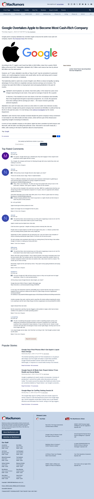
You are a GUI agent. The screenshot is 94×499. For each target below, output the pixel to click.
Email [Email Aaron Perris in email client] (17, 478)
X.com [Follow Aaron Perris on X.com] (21, 478)
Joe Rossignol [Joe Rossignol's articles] (19, 451)
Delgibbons (14, 271)
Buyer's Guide (53, 10)
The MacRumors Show (77, 419)
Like (19, 165)
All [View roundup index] (91, 14)
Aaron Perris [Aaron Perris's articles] (19, 475)
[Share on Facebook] (58, 136)
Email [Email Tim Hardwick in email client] (17, 460)
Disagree (23, 165)
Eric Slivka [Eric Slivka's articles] (18, 445)
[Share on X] (54, 136)
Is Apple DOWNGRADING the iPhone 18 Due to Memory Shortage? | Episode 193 (82, 445)
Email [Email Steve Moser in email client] (3, 478)
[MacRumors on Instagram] (71, 4)
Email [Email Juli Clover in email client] (3, 454)
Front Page (7, 10)
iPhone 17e (58, 14)
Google (7, 131)
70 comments (34, 386)
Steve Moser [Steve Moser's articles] (5, 475)
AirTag (66, 14)
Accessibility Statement (7, 488)
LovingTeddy (14, 317)
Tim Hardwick (31, 32)
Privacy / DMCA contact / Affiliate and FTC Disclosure (13, 485)
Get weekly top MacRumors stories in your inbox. (31, 141)
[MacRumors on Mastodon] (80, 4)
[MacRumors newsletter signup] (91, 4)
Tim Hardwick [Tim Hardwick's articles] (19, 457)
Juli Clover (46, 353)
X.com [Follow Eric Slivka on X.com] (21, 448)
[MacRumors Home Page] (13, 4)
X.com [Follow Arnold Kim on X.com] (6, 448)
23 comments (34, 404)
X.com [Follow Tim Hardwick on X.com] (21, 460)
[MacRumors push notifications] (85, 4)
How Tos (34, 10)
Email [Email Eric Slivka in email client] (17, 448)
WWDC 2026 (28, 14)
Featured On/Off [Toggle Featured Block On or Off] (5, 491)
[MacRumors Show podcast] (69, 4)
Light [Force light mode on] (32, 491)
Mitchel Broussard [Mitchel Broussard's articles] (6, 457)
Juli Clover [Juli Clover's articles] (4, 451)
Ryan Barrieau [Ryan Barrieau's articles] (19, 469)
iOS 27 (37, 14)
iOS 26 (83, 14)
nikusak (13, 169)
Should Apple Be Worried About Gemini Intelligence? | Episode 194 (82, 435)
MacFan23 (13, 153)
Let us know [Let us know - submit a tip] (60, 4)
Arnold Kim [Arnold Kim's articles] (4, 445)
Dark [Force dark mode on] (35, 491)
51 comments (5, 136)
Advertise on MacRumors (11, 437)
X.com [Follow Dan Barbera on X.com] (6, 472)
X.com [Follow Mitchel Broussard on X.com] (6, 460)
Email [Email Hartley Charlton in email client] (3, 466)
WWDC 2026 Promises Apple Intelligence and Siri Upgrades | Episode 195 (82, 425)
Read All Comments (31, 339)
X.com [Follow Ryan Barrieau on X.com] (21, 472)
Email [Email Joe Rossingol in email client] (17, 454)
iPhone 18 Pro (7, 14)
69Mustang (14, 247)
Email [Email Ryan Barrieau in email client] (17, 472)
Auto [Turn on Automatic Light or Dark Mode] (30, 491)
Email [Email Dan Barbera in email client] (3, 472)
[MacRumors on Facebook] (74, 4)
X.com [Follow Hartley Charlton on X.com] (6, 466)
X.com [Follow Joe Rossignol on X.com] (21, 454)
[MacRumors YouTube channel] (83, 4)
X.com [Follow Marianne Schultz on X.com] (21, 466)
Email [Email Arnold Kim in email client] (3, 448)
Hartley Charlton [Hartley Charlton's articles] (6, 463)
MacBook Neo (47, 14)
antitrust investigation (39, 110)
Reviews (43, 10)
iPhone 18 (74, 14)
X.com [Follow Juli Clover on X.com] (6, 454)
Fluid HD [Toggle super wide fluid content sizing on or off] (25, 491)
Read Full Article (26, 365)
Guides (27, 10)
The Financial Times (18, 38)
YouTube (42, 419)
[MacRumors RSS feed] (88, 4)
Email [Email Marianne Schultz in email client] (17, 466)
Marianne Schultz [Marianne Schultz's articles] (20, 463)
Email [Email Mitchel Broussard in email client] (3, 460)
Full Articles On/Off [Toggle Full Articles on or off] (15, 491)
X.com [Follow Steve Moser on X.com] (6, 478)
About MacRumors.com (10, 432)
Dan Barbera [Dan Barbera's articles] (5, 469)
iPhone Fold (18, 14)
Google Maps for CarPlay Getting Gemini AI (37, 390)
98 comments (34, 365)
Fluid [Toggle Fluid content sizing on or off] (21, 491)
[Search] (90, 10)
